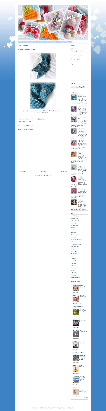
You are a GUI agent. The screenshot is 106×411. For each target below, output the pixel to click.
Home (21, 42)
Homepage (43, 171)
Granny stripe (74, 234)
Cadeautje (24, 121)
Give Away (73, 232)
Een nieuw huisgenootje (81, 200)
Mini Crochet (74, 251)
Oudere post (64, 171)
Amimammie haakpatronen (47, 42)
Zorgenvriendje (74, 277)
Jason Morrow (55, 407)
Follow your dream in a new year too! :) (82, 310)
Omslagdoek (74, 253)
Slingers (73, 265)
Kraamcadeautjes (75, 244)
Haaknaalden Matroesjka (81, 177)
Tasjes (72, 270)
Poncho (72, 260)
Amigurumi (73, 218)
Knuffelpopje (81, 106)
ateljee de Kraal (76, 341)
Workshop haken (59, 42)
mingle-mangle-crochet (78, 376)
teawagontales (76, 387)
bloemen (73, 223)
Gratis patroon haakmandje (81, 141)
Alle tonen (86, 397)
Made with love (76, 284)
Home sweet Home (75, 239)
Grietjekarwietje (77, 319)
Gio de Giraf (80, 188)
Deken (72, 227)
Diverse (72, 230)
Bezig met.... (74, 220)
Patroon (73, 258)
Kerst (72, 241)
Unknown (74, 48)
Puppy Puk (81, 342)
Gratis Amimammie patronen (31, 42)
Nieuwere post (22, 171)
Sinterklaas (73, 263)
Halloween (81, 366)
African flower (74, 215)
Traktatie (73, 272)
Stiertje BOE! (81, 95)
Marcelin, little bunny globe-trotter (82, 379)
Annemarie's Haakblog (78, 295)
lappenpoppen (74, 246)
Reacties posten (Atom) (46, 175)
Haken (29, 121)
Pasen (72, 256)
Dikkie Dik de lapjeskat (81, 152)
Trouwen (73, 275)
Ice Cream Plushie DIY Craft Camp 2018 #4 (83, 390)
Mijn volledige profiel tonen (77, 51)
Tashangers (73, 268)
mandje (72, 249)
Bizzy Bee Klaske (77, 330)
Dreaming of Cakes (77, 365)
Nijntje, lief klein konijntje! (81, 165)
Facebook (68, 42)
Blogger (72, 407)
